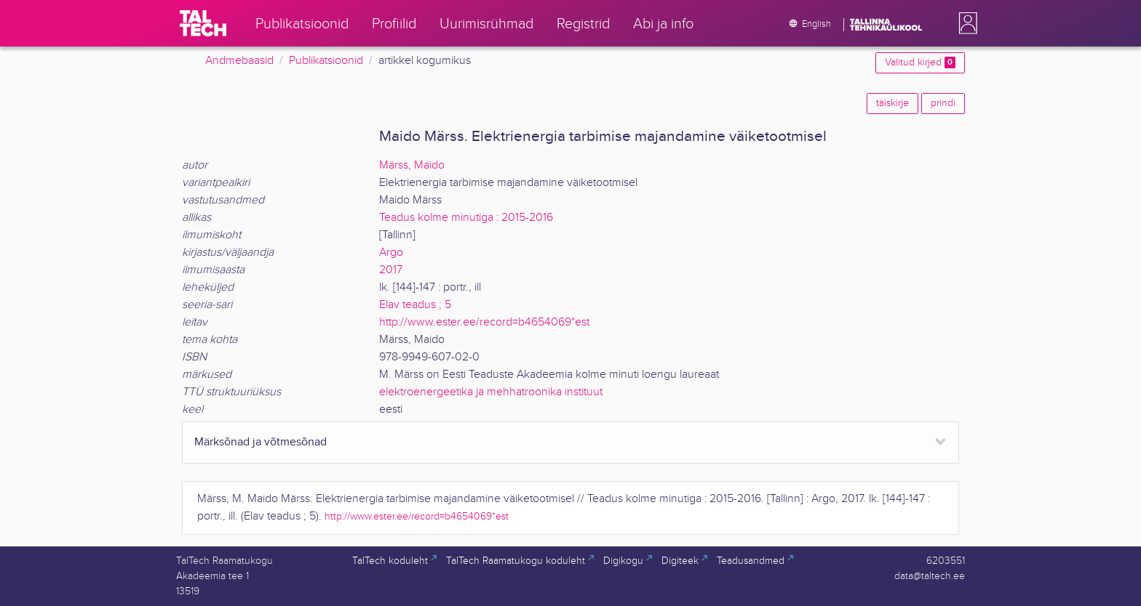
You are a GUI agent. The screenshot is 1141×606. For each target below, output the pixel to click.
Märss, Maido (412, 165)
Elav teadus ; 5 (415, 305)
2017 (390, 270)
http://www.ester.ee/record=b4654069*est (484, 322)
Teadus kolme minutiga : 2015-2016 (466, 218)
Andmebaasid (239, 61)
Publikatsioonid (326, 61)
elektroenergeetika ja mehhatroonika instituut (491, 392)
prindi (943, 103)
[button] (965, 23)
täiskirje (892, 103)
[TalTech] (203, 23)
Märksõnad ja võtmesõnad (260, 442)
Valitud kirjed (920, 62)
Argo (391, 252)
